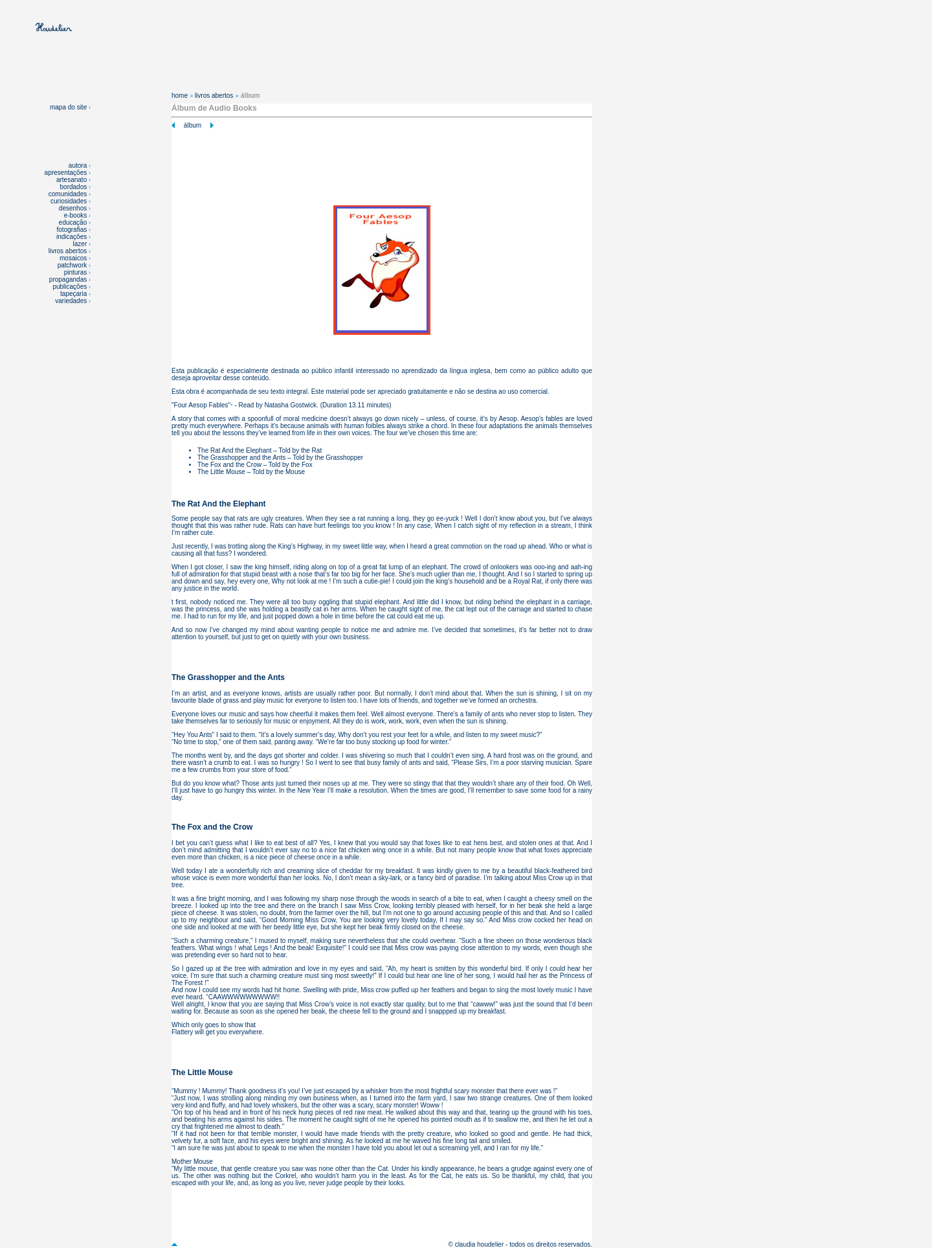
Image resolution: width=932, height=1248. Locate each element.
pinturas (76, 272)
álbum (192, 125)
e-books (75, 215)
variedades (72, 300)
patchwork (73, 265)
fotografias (72, 229)
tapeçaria (73, 293)
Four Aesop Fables (201, 405)
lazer (80, 243)
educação (73, 222)
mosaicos (74, 258)
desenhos (73, 208)
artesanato (71, 179)
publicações (70, 286)
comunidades (68, 194)
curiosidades (68, 201)
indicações (71, 236)
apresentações (66, 172)
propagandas (68, 279)
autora (78, 165)
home (180, 95)
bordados (73, 186)
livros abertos (68, 251)
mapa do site (70, 107)
